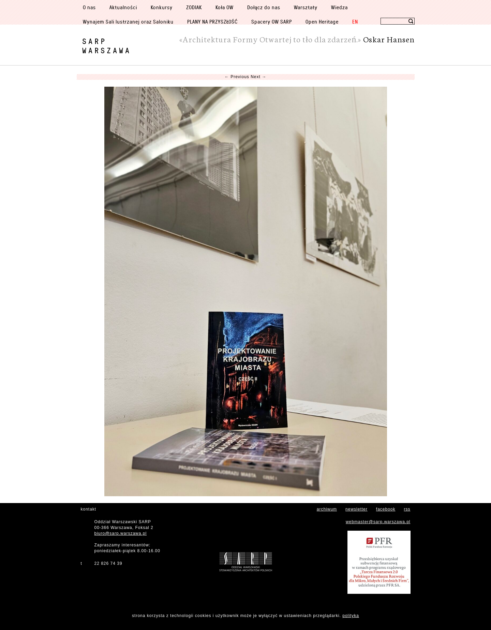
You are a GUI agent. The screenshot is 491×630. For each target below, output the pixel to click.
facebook (386, 509)
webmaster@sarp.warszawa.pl (378, 521)
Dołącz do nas (263, 7)
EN (355, 21)
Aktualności (123, 7)
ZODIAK (194, 7)
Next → (258, 76)
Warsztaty (305, 7)
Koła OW (224, 7)
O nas (89, 7)
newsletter (356, 509)
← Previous (237, 76)
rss (407, 509)
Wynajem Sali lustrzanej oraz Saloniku (128, 21)
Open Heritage (322, 21)
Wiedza (339, 7)
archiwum (327, 509)
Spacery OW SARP (271, 21)
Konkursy (162, 7)
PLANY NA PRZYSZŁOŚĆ (212, 21)
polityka (350, 615)
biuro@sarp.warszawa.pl (120, 533)
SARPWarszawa (106, 45)
